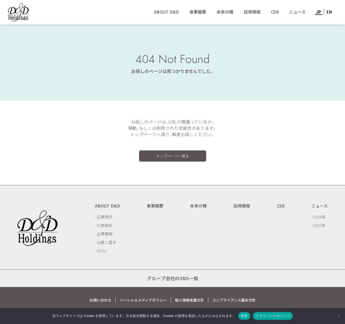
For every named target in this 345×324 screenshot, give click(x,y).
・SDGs (100, 250)
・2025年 (318, 225)
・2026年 (318, 216)
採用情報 (252, 12)
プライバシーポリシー (272, 316)
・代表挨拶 (103, 225)
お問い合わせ (100, 300)
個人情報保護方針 (189, 300)
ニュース (297, 12)
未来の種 (225, 12)
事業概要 (197, 12)
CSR (275, 12)
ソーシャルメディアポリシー (143, 300)
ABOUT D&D (166, 12)
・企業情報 (103, 233)
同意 (244, 316)
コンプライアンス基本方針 (234, 300)
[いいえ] (338, 316)
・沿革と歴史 (105, 242)
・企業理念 (103, 216)
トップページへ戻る (172, 155)
